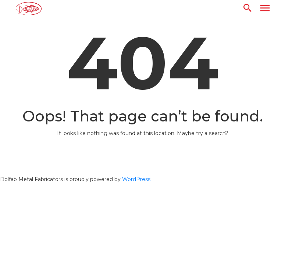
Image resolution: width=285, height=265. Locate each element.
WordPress (136, 179)
